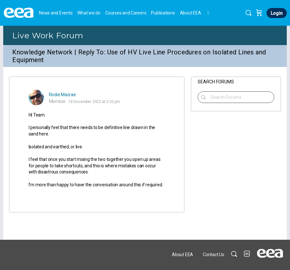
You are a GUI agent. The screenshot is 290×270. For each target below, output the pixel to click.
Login (277, 13)
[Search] (248, 13)
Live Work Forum (47, 35)
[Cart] (259, 13)
